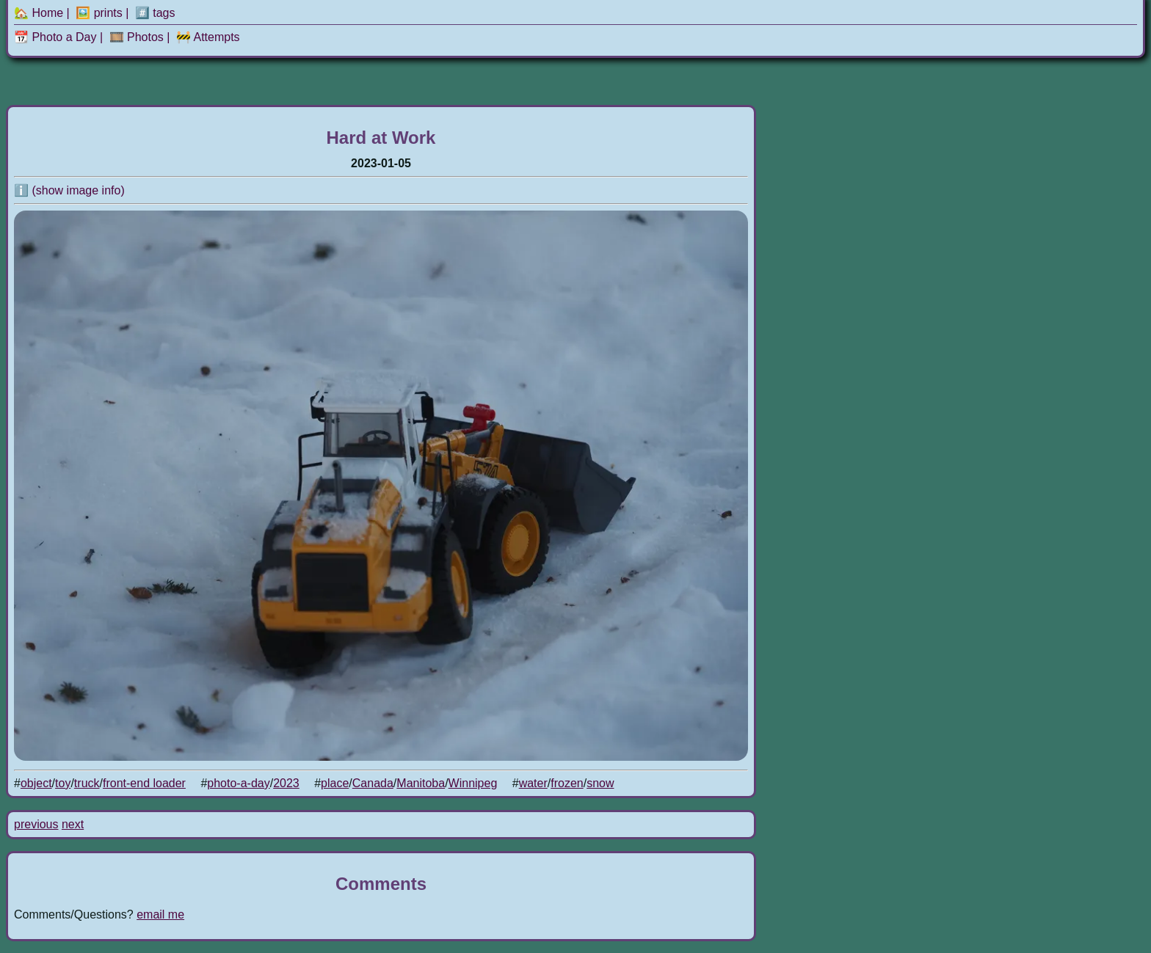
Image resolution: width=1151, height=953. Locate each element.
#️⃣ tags (155, 13)
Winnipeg (473, 783)
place (335, 783)
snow (600, 783)
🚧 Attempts (208, 37)
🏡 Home (38, 13)
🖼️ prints (99, 13)
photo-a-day (238, 783)
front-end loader (144, 783)
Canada (372, 783)
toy (62, 783)
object (36, 783)
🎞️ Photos (136, 37)
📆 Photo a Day (55, 37)
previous (36, 824)
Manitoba (420, 783)
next (73, 824)
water (533, 783)
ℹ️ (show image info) (69, 190)
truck (87, 783)
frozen (567, 783)
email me (160, 914)
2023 (286, 783)
